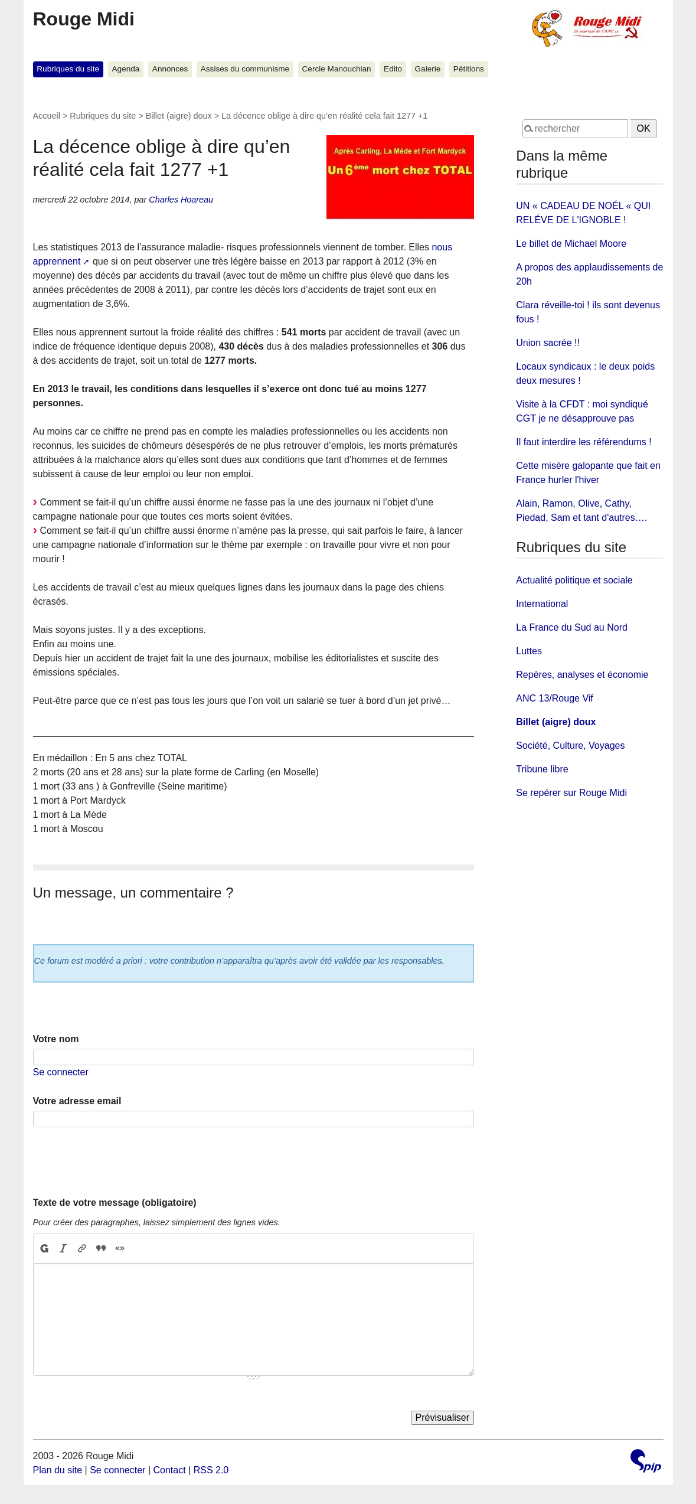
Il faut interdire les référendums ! (583, 442)
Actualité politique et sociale (574, 580)
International (542, 604)
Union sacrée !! (548, 343)
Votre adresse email (77, 1101)
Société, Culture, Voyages (570, 745)
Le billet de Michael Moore (571, 244)
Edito (393, 68)
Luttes (529, 651)
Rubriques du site (68, 68)
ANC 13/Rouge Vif (554, 698)
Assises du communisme (245, 68)
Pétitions (468, 68)
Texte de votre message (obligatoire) (115, 1203)
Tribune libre (542, 769)
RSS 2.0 (211, 1470)
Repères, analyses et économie (582, 675)
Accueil (46, 115)
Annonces (170, 68)
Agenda (126, 68)
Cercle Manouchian (336, 68)
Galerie (428, 68)
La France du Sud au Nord (572, 627)
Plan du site (58, 1470)
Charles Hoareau (181, 199)
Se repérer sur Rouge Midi (571, 793)
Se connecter (61, 1072)
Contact (169, 1470)
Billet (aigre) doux (179, 115)
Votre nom (56, 1039)
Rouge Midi (84, 19)
